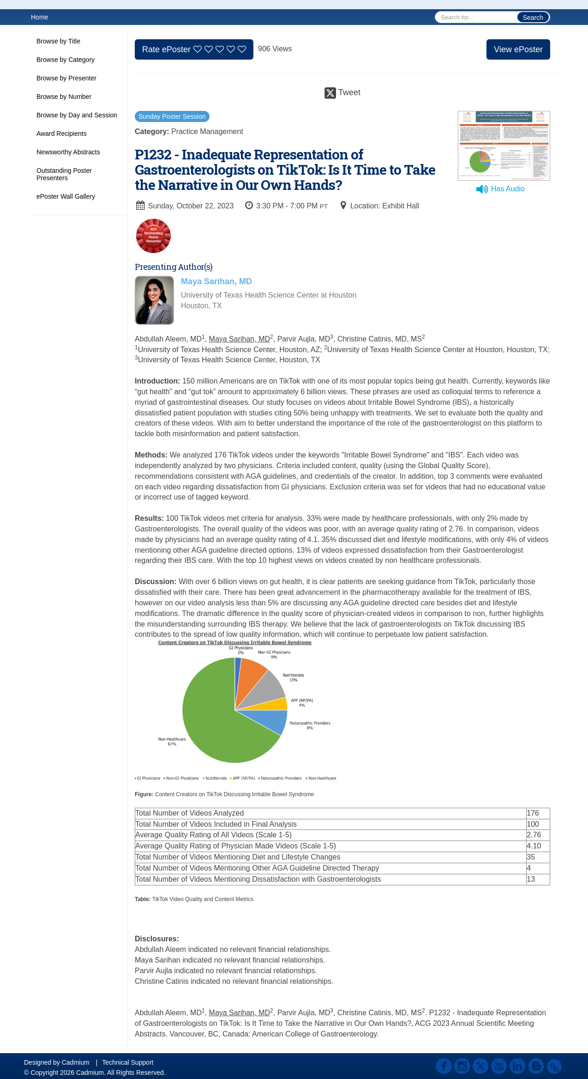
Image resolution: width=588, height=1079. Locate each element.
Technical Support (127, 1062)
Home (39, 17)
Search (533, 17)
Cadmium (76, 1062)
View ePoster (518, 49)
